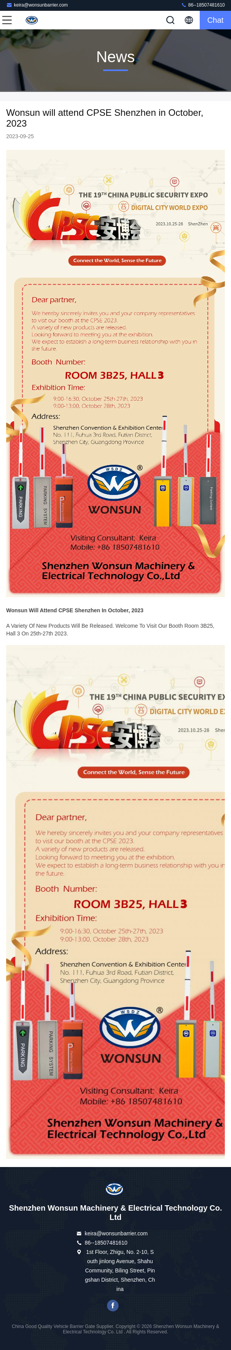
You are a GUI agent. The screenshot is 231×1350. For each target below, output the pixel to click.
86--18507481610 (203, 5)
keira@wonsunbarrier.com (37, 5)
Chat (215, 20)
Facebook (113, 1305)
